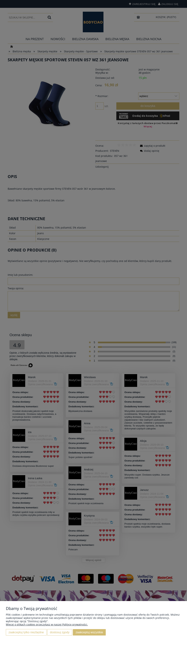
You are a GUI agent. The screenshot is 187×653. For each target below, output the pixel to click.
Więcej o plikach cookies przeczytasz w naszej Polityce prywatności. (47, 624)
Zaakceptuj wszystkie (89, 632)
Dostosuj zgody (59, 632)
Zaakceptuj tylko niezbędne (26, 632)
